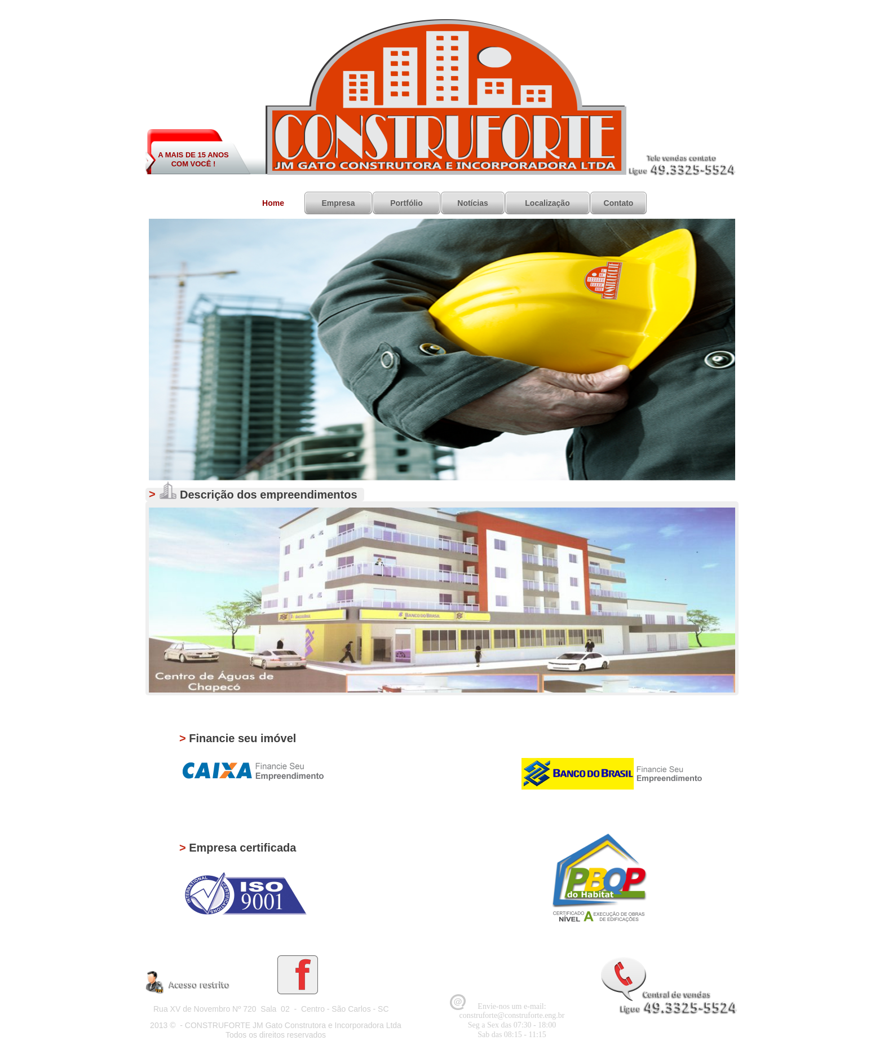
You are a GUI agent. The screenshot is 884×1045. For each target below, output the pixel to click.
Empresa (338, 203)
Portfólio (406, 203)
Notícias (472, 203)
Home (273, 203)
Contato (619, 203)
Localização (547, 203)
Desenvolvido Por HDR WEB (687, 1036)
